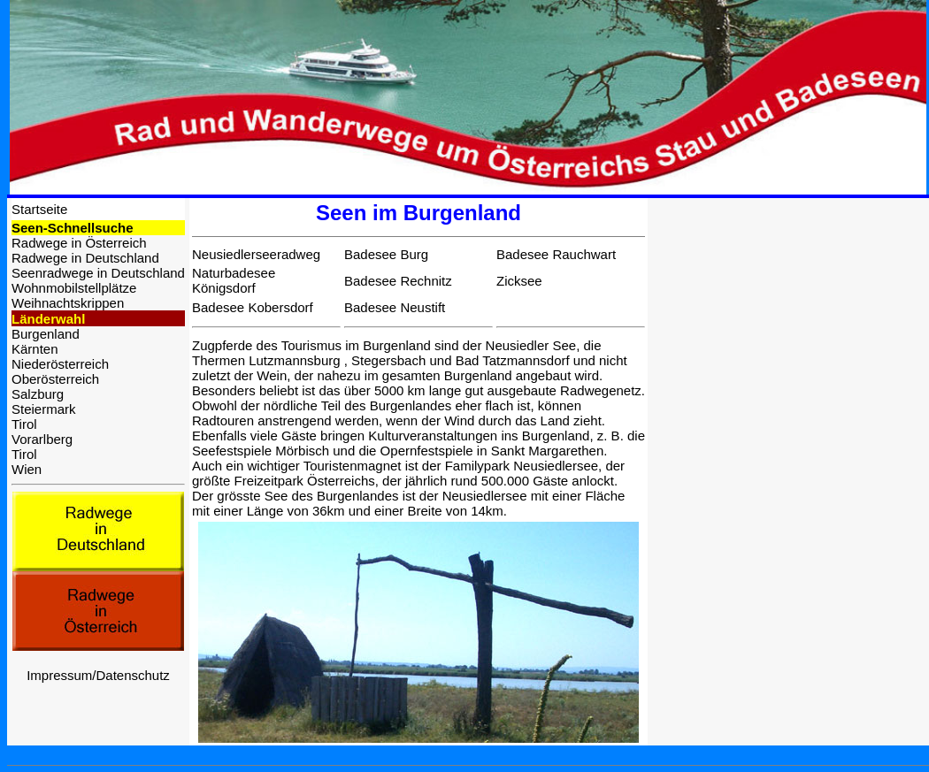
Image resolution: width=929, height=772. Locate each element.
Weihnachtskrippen (68, 302)
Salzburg (38, 393)
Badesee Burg (386, 254)
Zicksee (519, 280)
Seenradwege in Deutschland (98, 272)
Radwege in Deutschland (85, 257)
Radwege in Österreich (79, 242)
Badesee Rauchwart (556, 254)
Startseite (39, 209)
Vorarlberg (42, 439)
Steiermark (44, 409)
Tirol (24, 424)
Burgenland (46, 333)
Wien (27, 469)
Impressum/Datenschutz (98, 675)
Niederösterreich (60, 363)
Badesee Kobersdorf (252, 307)
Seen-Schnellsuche (73, 227)
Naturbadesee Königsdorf (233, 280)
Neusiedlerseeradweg (256, 254)
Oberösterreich (55, 378)
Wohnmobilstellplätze (74, 287)
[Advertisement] (788, 308)
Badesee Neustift (394, 307)
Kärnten (35, 348)
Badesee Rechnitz (398, 280)
